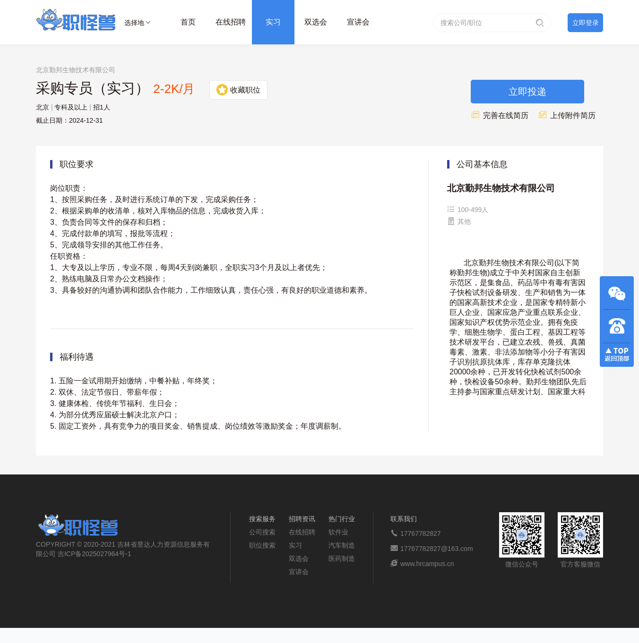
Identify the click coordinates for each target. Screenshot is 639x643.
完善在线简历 (499, 115)
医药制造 (341, 558)
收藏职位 (238, 90)
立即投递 (527, 91)
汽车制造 (341, 545)
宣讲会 (358, 22)
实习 (273, 22)
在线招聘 (231, 22)
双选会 (315, 22)
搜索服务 (262, 519)
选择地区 (134, 24)
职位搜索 (262, 545)
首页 (188, 22)
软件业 (338, 532)
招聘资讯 (302, 519)
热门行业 (341, 519)
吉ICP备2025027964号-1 (94, 554)
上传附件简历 (567, 115)
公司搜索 (262, 532)
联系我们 (403, 519)
